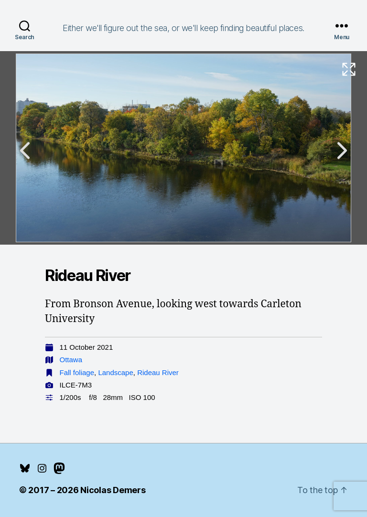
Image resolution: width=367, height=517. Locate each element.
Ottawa (71, 359)
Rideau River (158, 372)
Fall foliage (77, 372)
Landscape (115, 372)
